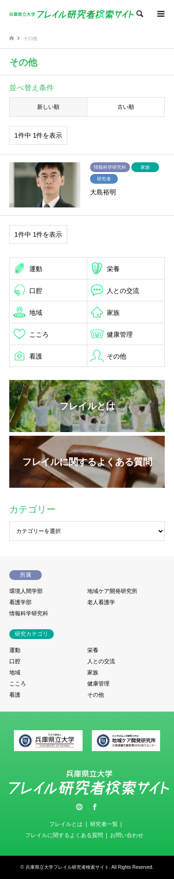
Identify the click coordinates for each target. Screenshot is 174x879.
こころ (39, 334)
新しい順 (48, 107)
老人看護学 (101, 602)
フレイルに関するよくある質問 (64, 835)
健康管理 (120, 334)
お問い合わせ (126, 835)
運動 (35, 269)
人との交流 (123, 290)
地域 (35, 312)
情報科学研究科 (28, 613)
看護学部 (20, 602)
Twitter (79, 807)
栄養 (113, 269)
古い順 (125, 107)
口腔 (35, 290)
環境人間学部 (26, 591)
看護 (35, 356)
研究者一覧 (104, 824)
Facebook (94, 807)
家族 (113, 312)
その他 (116, 356)
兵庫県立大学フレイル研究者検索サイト (67, 867)
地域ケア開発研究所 (112, 591)
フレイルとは (66, 824)
